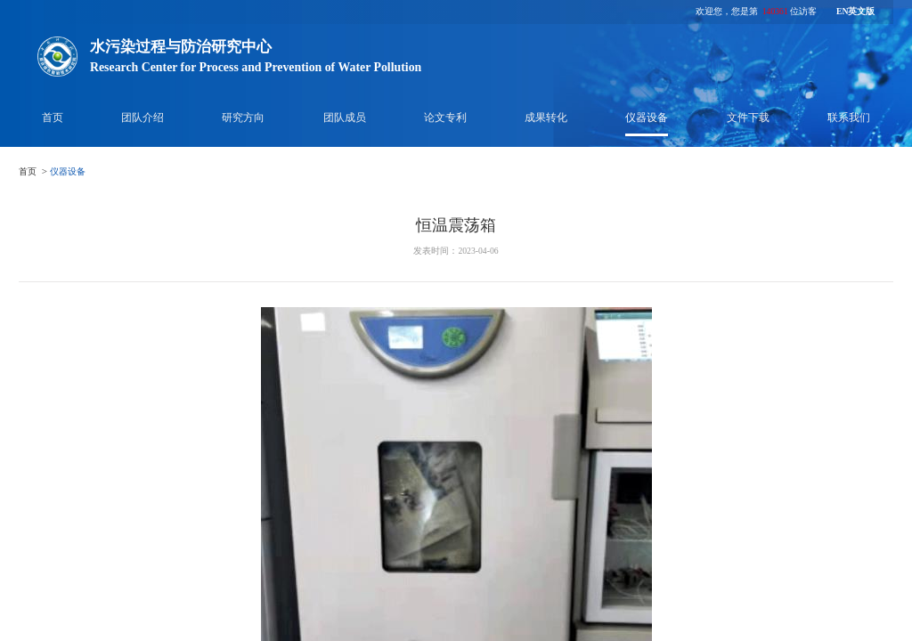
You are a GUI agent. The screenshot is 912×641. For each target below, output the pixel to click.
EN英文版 (855, 11)
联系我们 (848, 117)
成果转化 (546, 117)
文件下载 (748, 117)
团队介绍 (142, 117)
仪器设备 (646, 117)
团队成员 (344, 117)
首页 (52, 117)
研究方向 (243, 117)
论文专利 (445, 117)
